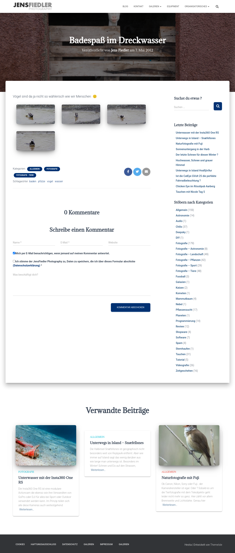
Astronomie (182, 215)
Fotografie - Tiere (25, 175)
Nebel (179, 304)
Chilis (179, 226)
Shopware (181, 332)
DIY (178, 237)
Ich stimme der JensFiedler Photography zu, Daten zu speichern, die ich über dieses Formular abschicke (74, 263)
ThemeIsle (216, 544)
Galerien (155, 6)
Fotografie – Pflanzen (188, 259)
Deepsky (181, 232)
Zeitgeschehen (184, 370)
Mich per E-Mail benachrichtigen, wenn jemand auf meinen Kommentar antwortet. (61, 253)
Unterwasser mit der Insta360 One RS (197, 132)
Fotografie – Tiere (186, 271)
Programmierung (185, 320)
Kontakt (138, 6)
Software (181, 337)
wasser (59, 181)
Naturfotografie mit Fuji (189, 143)
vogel (50, 181)
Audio (179, 221)
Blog (125, 6)
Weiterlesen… (26, 509)
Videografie (182, 365)
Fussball (180, 276)
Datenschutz (70, 544)
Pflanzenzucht (184, 309)
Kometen (181, 293)
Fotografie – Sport (186, 265)
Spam (179, 343)
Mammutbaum (184, 298)
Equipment (173, 6)
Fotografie (52, 169)
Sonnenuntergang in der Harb (193, 149)
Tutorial (180, 359)
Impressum (106, 544)
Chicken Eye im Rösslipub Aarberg (195, 186)
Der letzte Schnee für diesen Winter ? (197, 154)
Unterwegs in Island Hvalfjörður (194, 170)
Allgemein (35, 169)
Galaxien (181, 282)
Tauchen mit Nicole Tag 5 (190, 191)
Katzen (180, 287)
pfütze (41, 181)
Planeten (181, 315)
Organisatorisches (197, 6)
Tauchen (181, 354)
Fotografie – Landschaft (189, 254)
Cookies (20, 544)
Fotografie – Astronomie (190, 248)
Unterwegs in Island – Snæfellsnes (196, 138)
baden (32, 181)
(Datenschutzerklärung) (26, 265)
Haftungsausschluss (43, 544)
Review (180, 326)
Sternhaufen (183, 348)
